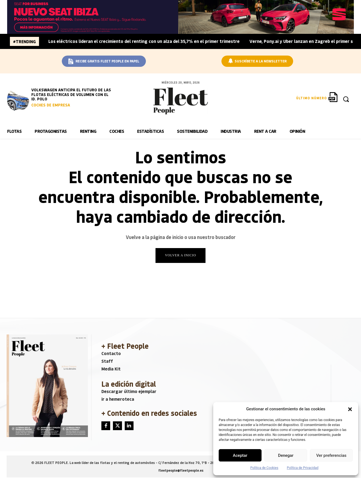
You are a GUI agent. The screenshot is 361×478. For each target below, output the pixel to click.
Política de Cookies (264, 468)
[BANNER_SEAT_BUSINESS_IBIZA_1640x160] (180, 17)
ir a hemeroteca (117, 399)
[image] (18, 99)
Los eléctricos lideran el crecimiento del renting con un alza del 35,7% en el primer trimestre (144, 41)
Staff (107, 361)
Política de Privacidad (302, 468)
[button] (350, 409)
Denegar (285, 455)
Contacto (111, 354)
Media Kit (111, 369)
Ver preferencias (331, 455)
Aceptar (240, 455)
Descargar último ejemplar (128, 392)
